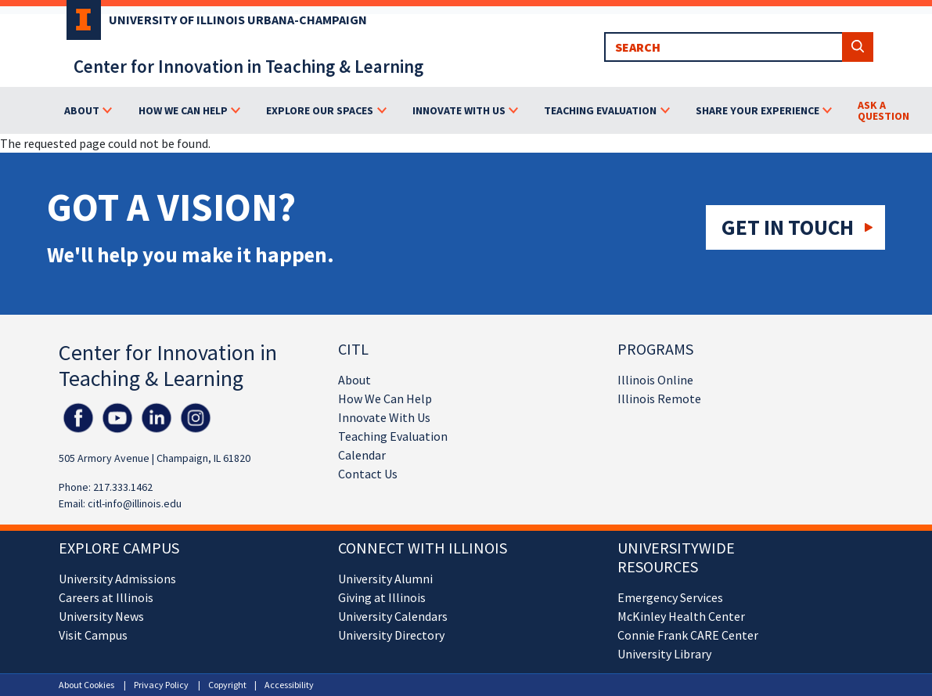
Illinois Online (655, 380)
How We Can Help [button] (183, 110)
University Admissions (117, 578)
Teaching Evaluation (393, 436)
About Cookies (86, 685)
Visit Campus (93, 635)
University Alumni (385, 578)
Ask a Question (883, 110)
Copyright (227, 685)
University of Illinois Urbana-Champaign (238, 19)
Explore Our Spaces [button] (319, 110)
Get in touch (787, 227)
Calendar (362, 455)
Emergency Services (670, 597)
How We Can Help (385, 398)
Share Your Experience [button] (757, 110)
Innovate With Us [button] (459, 110)
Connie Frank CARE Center (687, 635)
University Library (664, 654)
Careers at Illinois (106, 597)
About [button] (81, 110)
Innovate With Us (384, 417)
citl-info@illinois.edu (135, 503)
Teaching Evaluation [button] (600, 110)
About (354, 380)
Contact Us (368, 473)
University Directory (391, 635)
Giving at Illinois (382, 597)
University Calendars (393, 616)
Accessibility (289, 685)
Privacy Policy (161, 685)
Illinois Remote (659, 398)
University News (101, 616)
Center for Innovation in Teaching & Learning (248, 66)
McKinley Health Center (681, 616)
